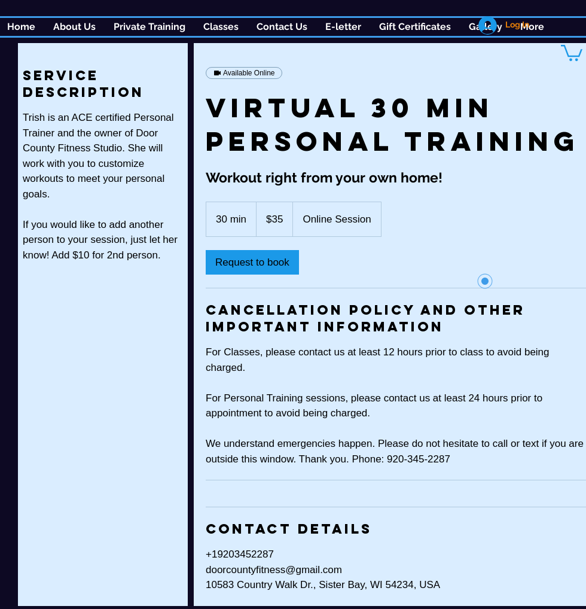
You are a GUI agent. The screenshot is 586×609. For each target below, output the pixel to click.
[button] (221, 27)
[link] (252, 262)
